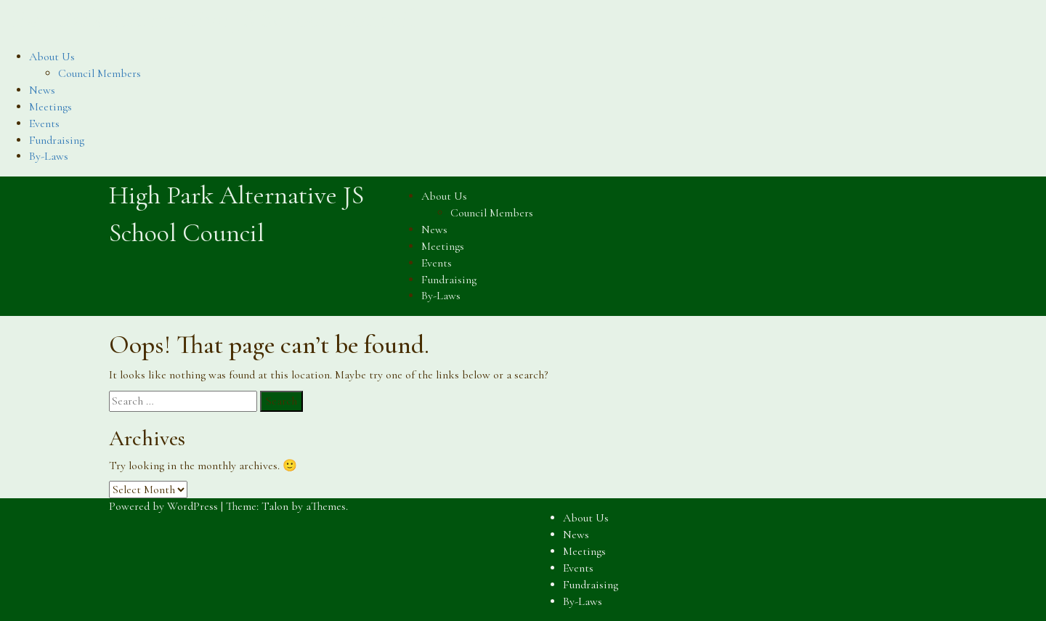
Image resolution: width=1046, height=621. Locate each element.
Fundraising (56, 140)
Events (44, 123)
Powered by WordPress (163, 506)
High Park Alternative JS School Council (208, 18)
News (42, 90)
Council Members (99, 73)
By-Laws (48, 156)
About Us (52, 56)
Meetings (50, 107)
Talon (275, 506)
